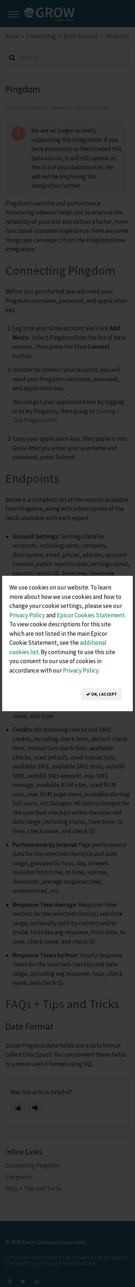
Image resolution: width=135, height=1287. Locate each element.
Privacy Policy (27, 615)
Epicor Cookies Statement (91, 615)
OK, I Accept (101, 694)
